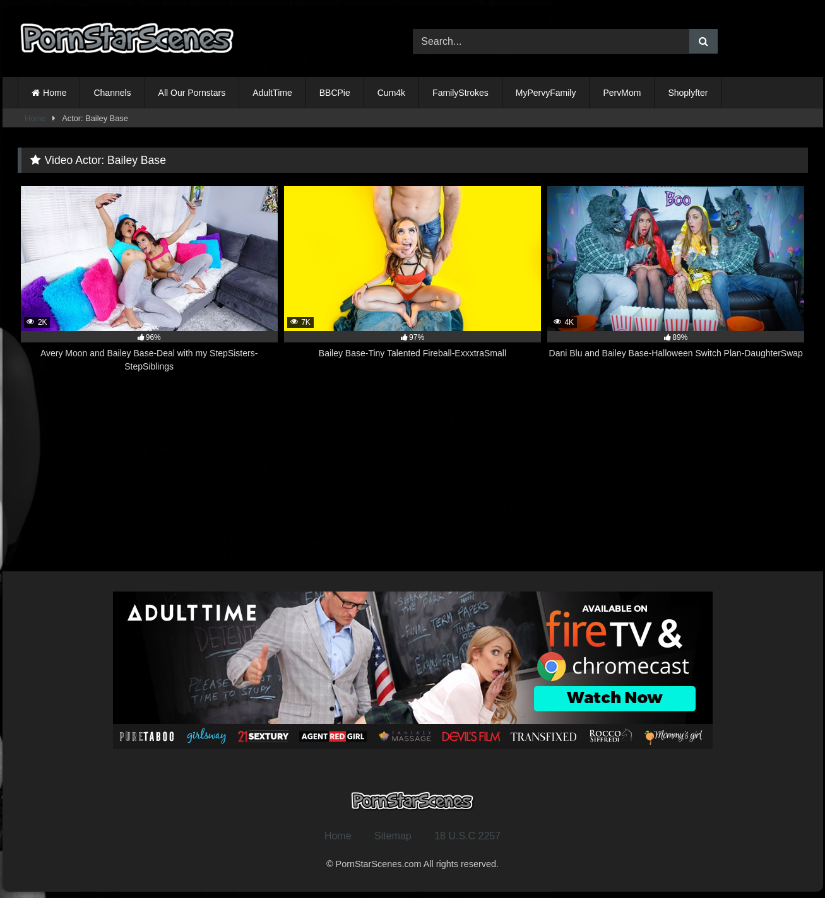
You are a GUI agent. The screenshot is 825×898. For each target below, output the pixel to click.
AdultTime (272, 93)
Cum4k (391, 93)
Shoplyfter (688, 93)
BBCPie (334, 93)
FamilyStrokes (460, 93)
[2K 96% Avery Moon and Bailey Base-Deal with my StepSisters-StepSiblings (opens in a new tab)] (149, 279)
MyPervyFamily (546, 93)
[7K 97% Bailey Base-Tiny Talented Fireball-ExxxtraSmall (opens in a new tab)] (412, 279)
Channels (112, 93)
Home (54, 93)
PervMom (622, 93)
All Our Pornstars (192, 93)
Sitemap (393, 836)
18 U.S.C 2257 (467, 836)
